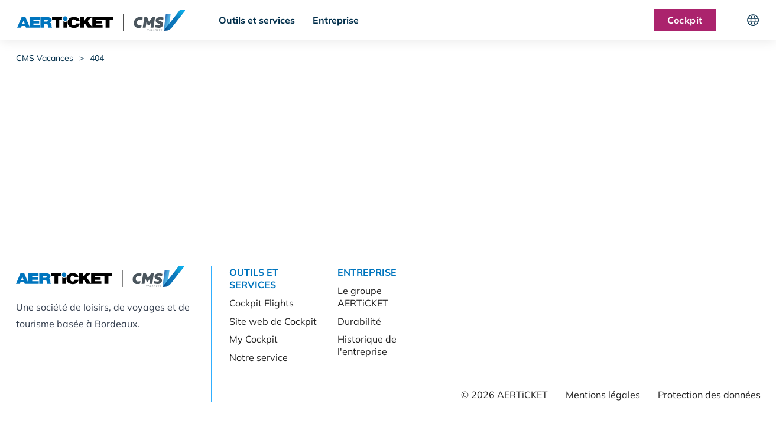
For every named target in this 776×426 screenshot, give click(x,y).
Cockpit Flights (261, 303)
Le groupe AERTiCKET (362, 297)
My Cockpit (253, 339)
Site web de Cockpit (273, 321)
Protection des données (709, 395)
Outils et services (257, 20)
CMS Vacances (44, 58)
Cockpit (684, 20)
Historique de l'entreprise (367, 345)
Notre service (258, 357)
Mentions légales (603, 395)
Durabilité (359, 321)
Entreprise (336, 20)
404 (97, 58)
